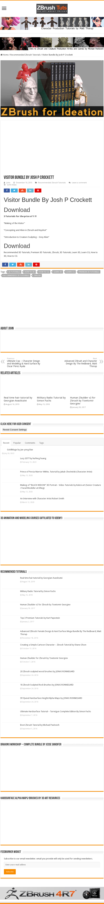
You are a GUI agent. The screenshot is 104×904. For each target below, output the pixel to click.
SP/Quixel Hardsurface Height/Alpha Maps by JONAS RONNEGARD (51, 698)
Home (4, 55)
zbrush (37, 275)
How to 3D (30, 272)
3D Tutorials (14, 272)
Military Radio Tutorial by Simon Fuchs (38, 591)
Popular (17, 443)
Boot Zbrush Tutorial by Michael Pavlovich (39, 725)
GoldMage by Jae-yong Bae (20, 449)
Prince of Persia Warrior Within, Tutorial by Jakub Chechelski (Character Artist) (56, 471)
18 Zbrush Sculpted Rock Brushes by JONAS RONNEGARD (46, 685)
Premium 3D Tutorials (89, 272)
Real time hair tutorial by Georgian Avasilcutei (18, 399)
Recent (6, 443)
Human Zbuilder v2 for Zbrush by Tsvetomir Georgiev (82, 400)
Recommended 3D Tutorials (16, 275)
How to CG (44, 272)
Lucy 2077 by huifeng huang (33, 458)
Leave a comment (79, 183)
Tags (41, 443)
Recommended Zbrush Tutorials (25, 55)
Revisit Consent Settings (15, 429)
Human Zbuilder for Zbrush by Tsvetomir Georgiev (44, 658)
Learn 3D (58, 272)
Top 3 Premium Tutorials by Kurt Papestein (40, 618)
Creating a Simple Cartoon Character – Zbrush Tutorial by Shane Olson (53, 645)
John (8, 183)
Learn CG (70, 272)
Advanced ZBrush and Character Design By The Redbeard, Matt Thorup (80, 362)
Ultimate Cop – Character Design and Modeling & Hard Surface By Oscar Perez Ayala (24, 362)
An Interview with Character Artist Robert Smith (42, 498)
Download (17, 209)
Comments (30, 443)
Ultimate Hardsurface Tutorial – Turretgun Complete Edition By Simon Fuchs (55, 711)
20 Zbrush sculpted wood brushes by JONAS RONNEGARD (47, 671)
